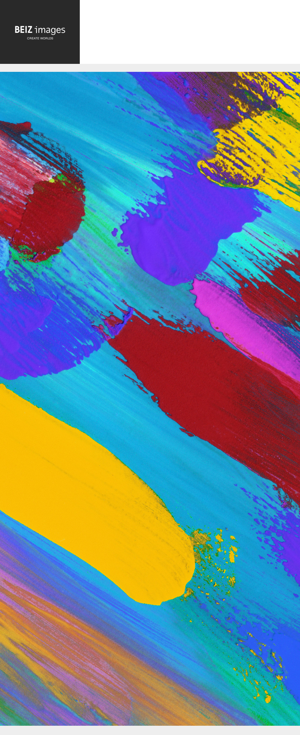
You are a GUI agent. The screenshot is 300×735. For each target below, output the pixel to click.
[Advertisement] (190, 35)
